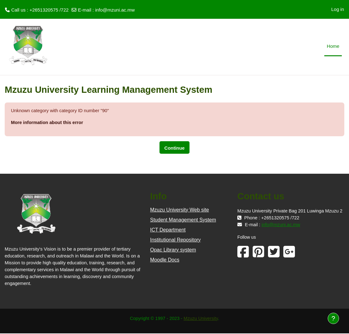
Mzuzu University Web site (179, 210)
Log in (337, 9)
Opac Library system (173, 250)
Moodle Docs (164, 260)
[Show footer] (333, 318)
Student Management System (183, 220)
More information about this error (48, 122)
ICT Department (168, 230)
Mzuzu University (201, 319)
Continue (174, 148)
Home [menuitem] (333, 46)
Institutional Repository (175, 240)
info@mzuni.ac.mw (115, 9)
